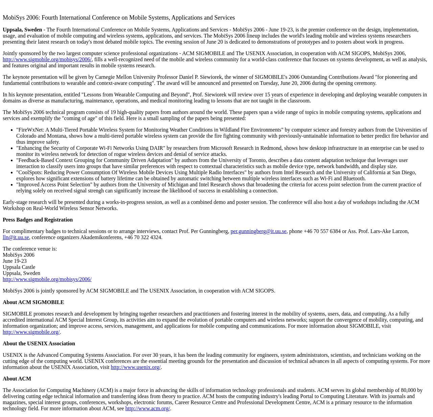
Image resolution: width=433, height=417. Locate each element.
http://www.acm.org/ (148, 408)
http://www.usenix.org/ (136, 367)
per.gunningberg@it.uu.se (259, 231)
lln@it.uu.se (16, 237)
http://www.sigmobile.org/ (31, 332)
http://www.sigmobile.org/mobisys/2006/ (47, 59)
